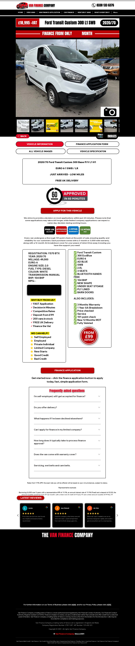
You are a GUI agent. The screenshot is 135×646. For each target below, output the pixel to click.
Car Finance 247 (82, 643)
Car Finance (100, 641)
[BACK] (22, 136)
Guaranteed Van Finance (67, 641)
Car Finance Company (111, 641)
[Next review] (117, 515)
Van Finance (35, 641)
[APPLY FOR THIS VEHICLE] (67, 210)
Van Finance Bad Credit (23, 641)
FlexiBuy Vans (80, 641)
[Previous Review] (18, 515)
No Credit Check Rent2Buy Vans (49, 641)
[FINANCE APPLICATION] (67, 370)
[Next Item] (116, 78)
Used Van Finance (90, 641)
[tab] (40, 144)
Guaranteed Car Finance (69, 643)
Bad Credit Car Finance (55, 643)
